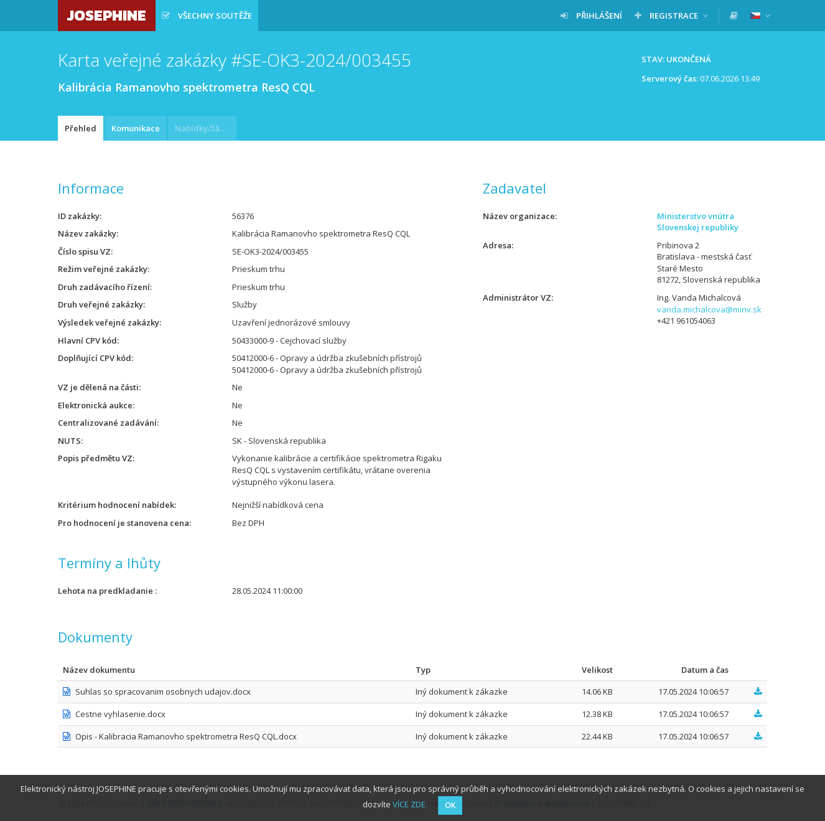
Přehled (80, 128)
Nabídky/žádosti (205, 128)
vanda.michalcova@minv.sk (709, 309)
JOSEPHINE (106, 15)
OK (450, 805)
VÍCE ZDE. (410, 804)
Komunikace (135, 128)
